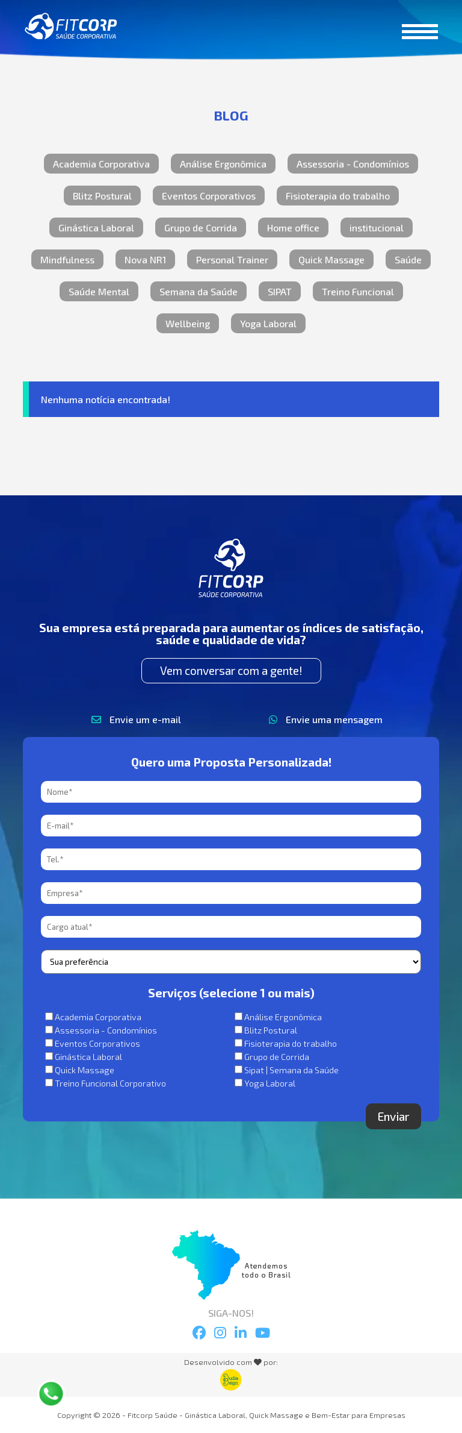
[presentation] (132, 1126)
